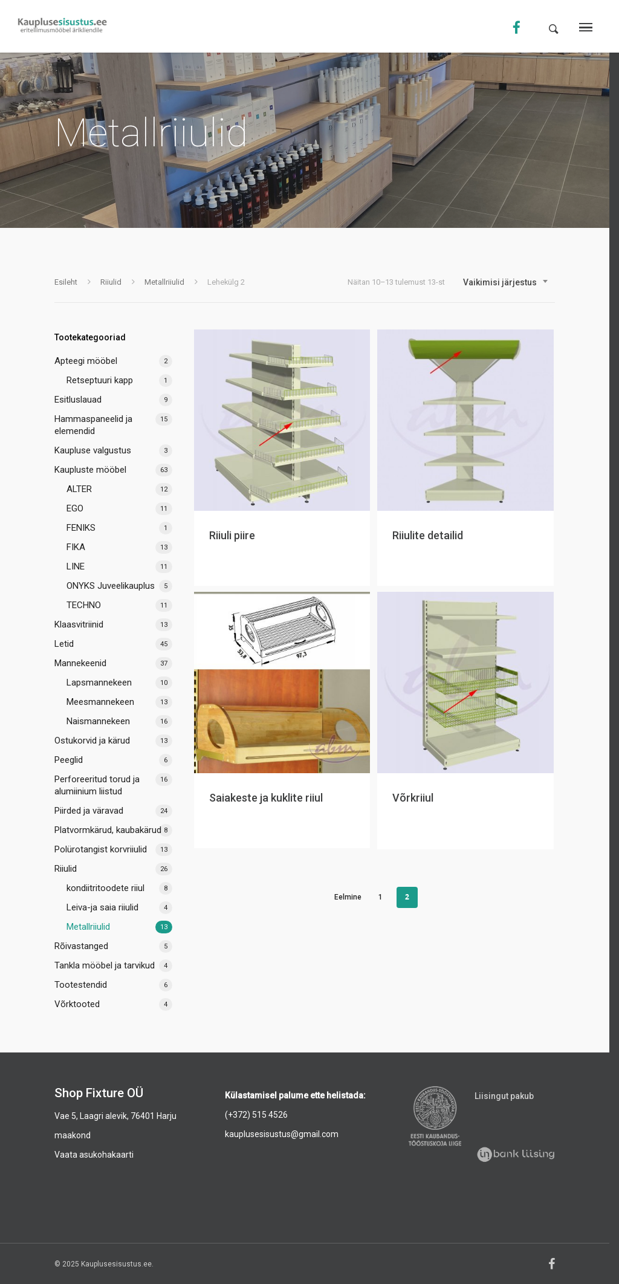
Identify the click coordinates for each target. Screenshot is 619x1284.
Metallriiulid (164, 282)
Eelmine (347, 897)
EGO (74, 508)
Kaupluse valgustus (92, 450)
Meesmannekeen (100, 701)
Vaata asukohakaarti (94, 1154)
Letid (64, 643)
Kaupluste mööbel (90, 469)
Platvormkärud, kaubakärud (107, 830)
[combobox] (506, 282)
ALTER (79, 489)
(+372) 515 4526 (256, 1115)
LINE (75, 566)
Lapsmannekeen (99, 682)
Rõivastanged (81, 946)
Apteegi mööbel (85, 360)
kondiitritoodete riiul (105, 888)
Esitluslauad (78, 399)
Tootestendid (80, 984)
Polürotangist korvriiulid (100, 849)
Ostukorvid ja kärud (92, 740)
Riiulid (111, 282)
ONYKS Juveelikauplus (110, 585)
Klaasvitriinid (78, 624)
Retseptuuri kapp (99, 380)
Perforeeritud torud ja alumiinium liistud (97, 785)
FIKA (75, 547)
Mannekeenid (80, 663)
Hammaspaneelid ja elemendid (93, 424)
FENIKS (81, 527)
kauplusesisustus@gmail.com (282, 1134)
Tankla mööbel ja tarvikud (104, 965)
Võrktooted (77, 1004)
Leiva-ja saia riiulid (102, 907)
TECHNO (83, 605)
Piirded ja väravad (88, 810)
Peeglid (68, 759)
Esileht (65, 282)
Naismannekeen (98, 721)
